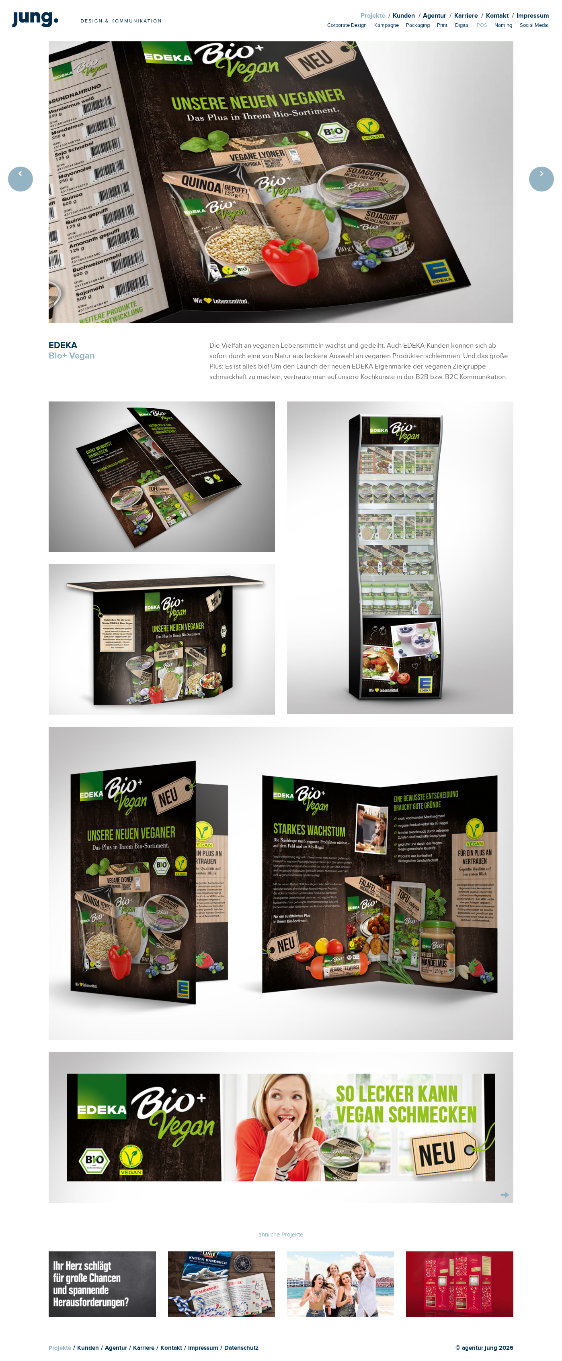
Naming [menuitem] (503, 26)
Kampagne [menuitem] (386, 26)
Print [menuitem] (442, 26)
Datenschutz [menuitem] (241, 1349)
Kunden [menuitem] (404, 16)
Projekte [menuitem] (373, 16)
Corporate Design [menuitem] (347, 26)
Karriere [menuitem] (466, 16)
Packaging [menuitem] (418, 26)
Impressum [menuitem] (533, 16)
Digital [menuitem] (462, 26)
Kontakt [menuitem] (497, 16)
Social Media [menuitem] (534, 26)
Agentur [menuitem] (434, 16)
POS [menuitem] (482, 26)
